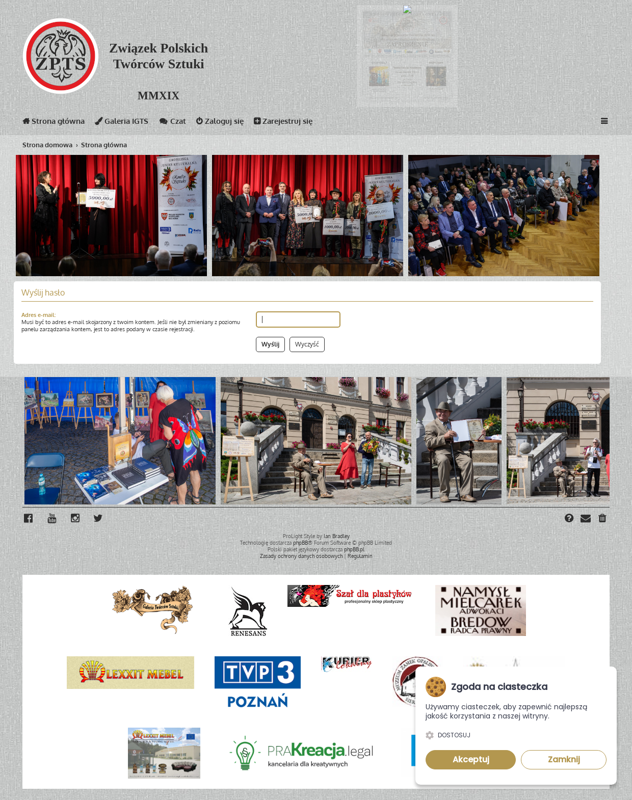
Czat (172, 123)
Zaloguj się (220, 123)
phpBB (300, 543)
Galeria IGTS (121, 123)
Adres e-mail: (38, 314)
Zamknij (564, 759)
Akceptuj (471, 759)
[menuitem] (603, 519)
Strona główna (53, 123)
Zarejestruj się (283, 123)
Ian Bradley (337, 536)
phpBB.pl (354, 549)
